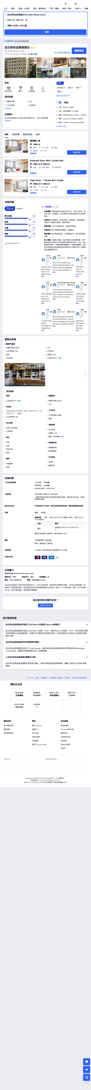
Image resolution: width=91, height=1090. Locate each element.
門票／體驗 (54, 9)
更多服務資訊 (8, 717)
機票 (13, 9)
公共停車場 (10, 351)
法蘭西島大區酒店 (56, 662)
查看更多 (8, 121)
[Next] (85, 374)
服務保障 (7, 713)
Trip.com (30, 662)
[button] (70, 4)
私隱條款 (35, 725)
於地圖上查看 (61, 126)
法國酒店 (44, 662)
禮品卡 (78, 9)
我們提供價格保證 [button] (63, 52)
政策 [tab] (38, 134)
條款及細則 (36, 721)
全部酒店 (64, 725)
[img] (20, 68)
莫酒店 (67, 662)
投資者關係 (65, 709)
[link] (66, 4)
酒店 (37, 662)
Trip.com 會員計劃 (67, 713)
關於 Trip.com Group (39, 728)
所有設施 (8, 108)
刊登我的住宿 (65, 721)
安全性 (63, 732)
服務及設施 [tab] (27, 134)
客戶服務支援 (8, 709)
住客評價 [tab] (15, 134)
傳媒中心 (35, 713)
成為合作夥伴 (65, 728)
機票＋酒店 (67, 9)
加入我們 (35, 717)
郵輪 (86, 9)
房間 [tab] (6, 134)
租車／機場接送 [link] (39, 9)
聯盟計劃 (64, 717)
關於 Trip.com (37, 709)
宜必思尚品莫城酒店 (17, 47)
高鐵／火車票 (23, 9)
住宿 (5, 9)
